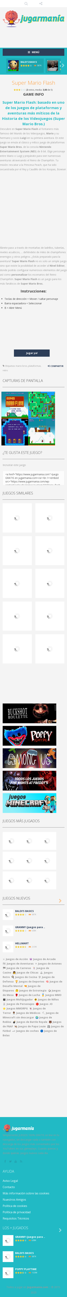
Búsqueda (26, 3)
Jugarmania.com (37, 1287)
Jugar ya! (32, 353)
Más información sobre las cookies (26, 1193)
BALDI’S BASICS (29, 62)
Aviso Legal (10, 1181)
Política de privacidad (17, 1212)
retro (5, 370)
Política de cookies (15, 1206)
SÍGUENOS (40, 3)
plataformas (34, 365)
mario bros (21, 365)
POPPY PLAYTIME (26, 1269)
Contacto (9, 1187)
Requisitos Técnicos (16, 1218)
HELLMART (22, 943)
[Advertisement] (35, 35)
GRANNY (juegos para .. (30, 927)
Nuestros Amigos (14, 1200)
